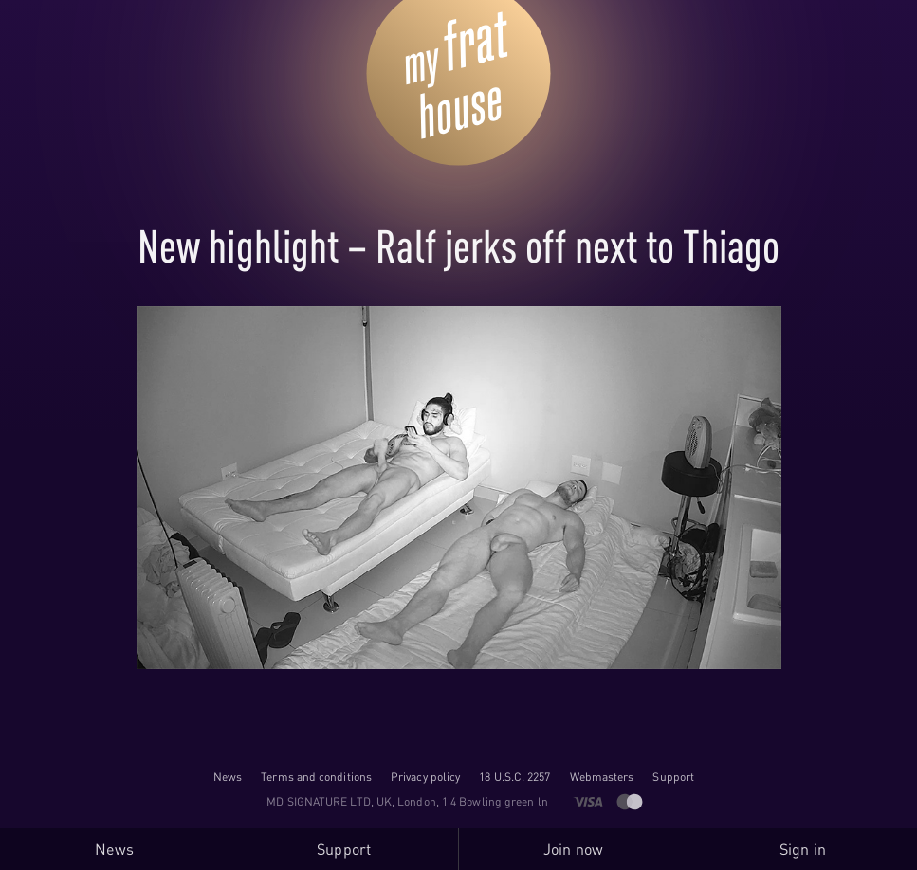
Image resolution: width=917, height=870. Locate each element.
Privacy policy (425, 777)
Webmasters (602, 777)
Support (673, 777)
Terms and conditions (316, 777)
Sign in (802, 849)
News (227, 777)
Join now (573, 849)
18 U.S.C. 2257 (514, 777)
